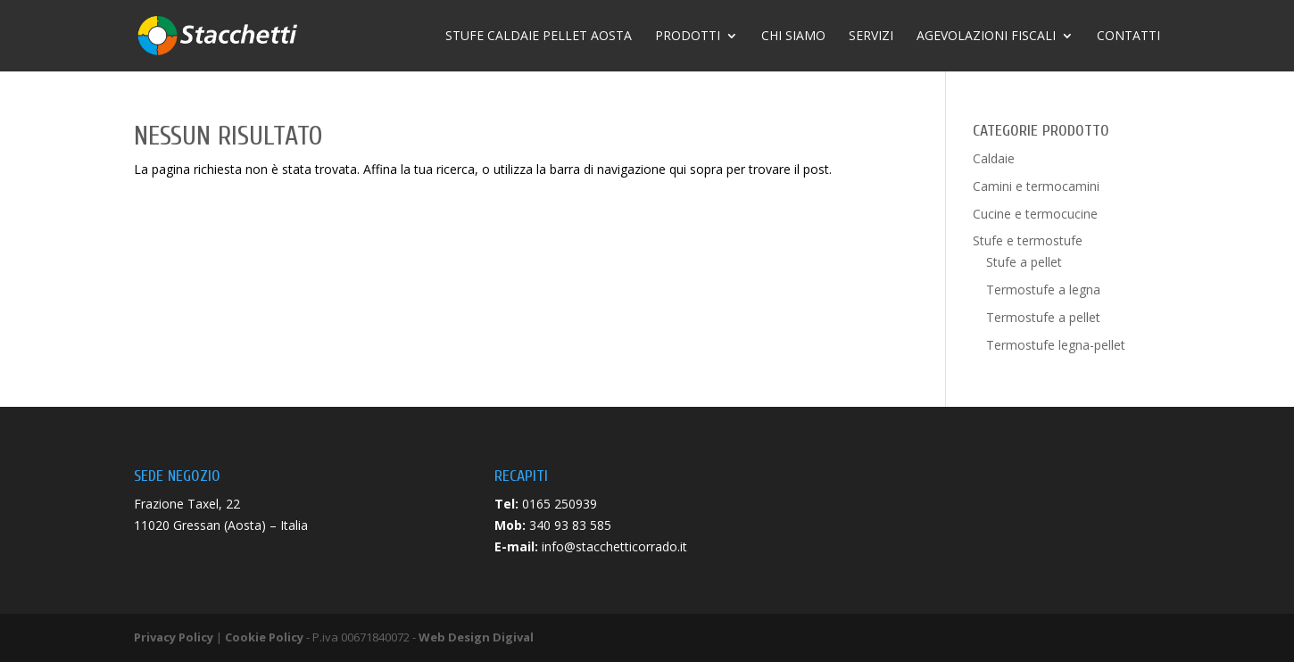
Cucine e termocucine (1035, 213)
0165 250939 (559, 503)
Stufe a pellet (1024, 261)
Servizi (871, 36)
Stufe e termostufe (1027, 240)
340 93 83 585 (570, 525)
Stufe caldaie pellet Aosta (538, 36)
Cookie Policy (264, 637)
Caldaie (994, 158)
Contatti (1128, 36)
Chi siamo (793, 36)
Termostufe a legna (1043, 289)
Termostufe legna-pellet (1055, 344)
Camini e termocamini (1036, 186)
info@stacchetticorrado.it (614, 546)
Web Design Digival (476, 637)
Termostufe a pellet (1043, 317)
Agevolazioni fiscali (986, 36)
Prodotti (687, 36)
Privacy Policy (173, 637)
